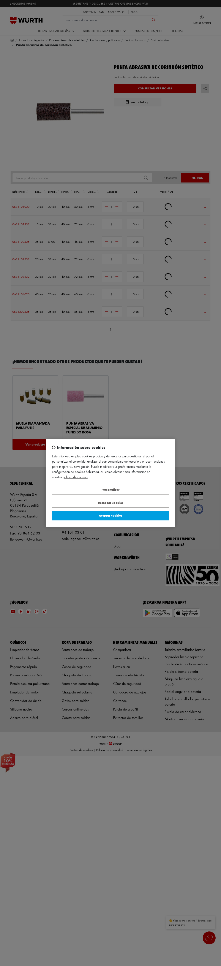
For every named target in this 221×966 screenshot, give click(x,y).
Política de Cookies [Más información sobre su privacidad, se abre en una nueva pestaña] (75, 477)
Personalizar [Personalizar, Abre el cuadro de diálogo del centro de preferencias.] (110, 490)
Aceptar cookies (110, 515)
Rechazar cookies (110, 502)
